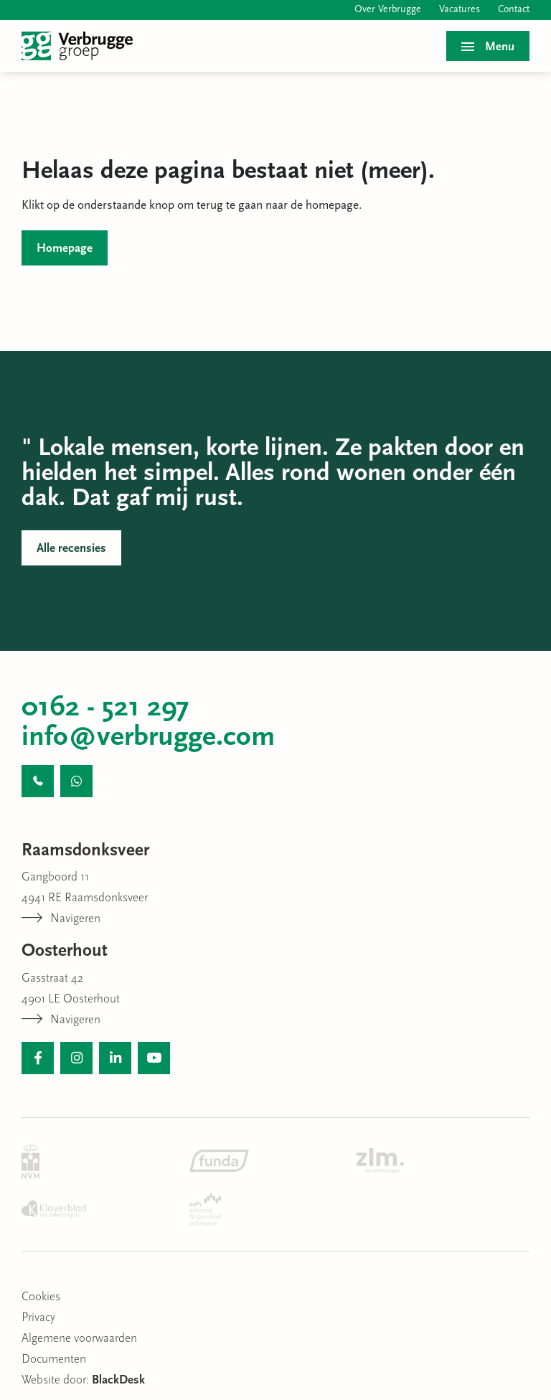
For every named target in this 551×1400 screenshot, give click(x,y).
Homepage (65, 249)
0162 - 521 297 (105, 708)
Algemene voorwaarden (79, 1339)
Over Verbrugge (387, 9)
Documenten (54, 1359)
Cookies (41, 1297)
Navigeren (61, 919)
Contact (513, 9)
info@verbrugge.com (148, 737)
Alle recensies (71, 548)
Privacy (38, 1318)
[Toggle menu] (487, 46)
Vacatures (459, 9)
